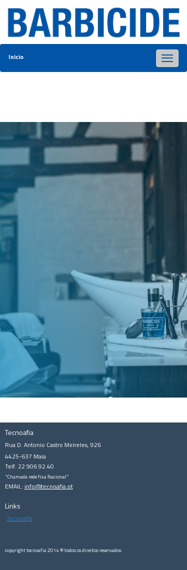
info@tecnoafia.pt (48, 486)
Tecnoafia (19, 518)
